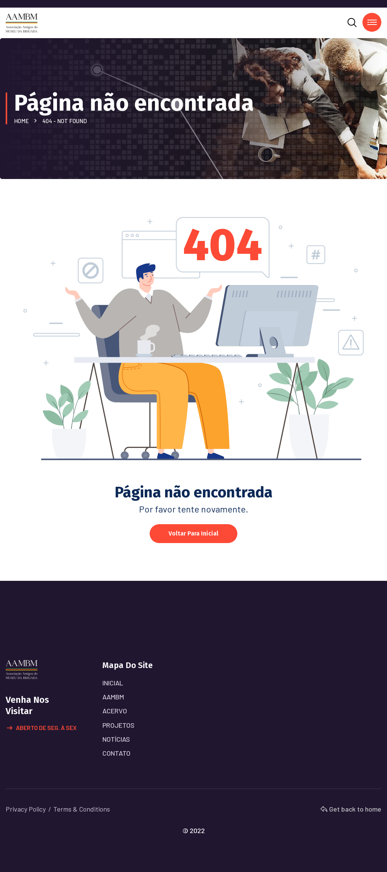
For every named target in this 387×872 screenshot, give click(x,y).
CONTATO (116, 753)
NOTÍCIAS (116, 739)
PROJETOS (118, 725)
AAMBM (113, 697)
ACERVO (114, 711)
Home (22, 120)
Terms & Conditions (81, 809)
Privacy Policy (26, 809)
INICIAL (112, 683)
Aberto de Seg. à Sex (42, 728)
